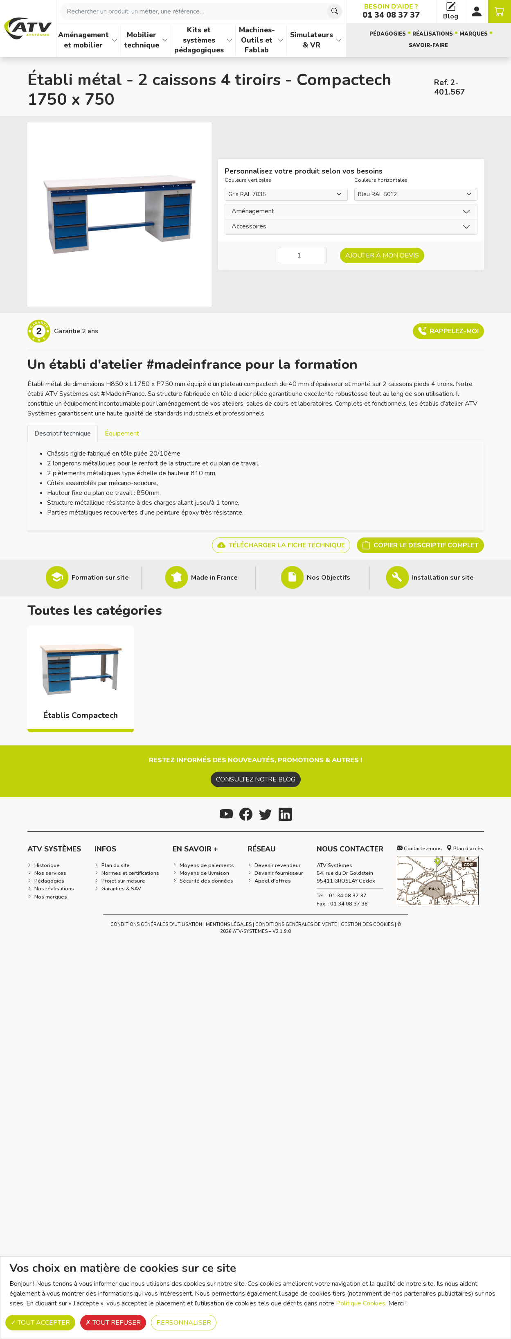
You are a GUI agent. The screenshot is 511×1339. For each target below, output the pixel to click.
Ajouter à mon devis (382, 255)
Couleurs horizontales (380, 180)
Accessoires (249, 226)
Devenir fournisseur (278, 873)
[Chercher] (334, 11)
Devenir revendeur (277, 865)
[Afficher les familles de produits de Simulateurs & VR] (338, 40)
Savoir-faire (428, 45)
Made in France (214, 577)
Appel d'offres (272, 881)
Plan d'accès (465, 848)
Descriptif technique (62, 433)
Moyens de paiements (207, 865)
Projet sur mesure (123, 881)
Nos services (50, 873)
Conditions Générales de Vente (296, 924)
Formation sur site (100, 577)
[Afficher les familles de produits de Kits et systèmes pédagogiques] (229, 40)
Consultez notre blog (255, 779)
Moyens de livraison (204, 873)
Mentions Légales (229, 924)
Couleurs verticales (248, 180)
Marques (473, 34)
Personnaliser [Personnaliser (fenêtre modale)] (183, 1322)
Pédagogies (387, 34)
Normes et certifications (130, 873)
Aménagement (253, 211)
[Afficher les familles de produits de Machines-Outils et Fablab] (280, 40)
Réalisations (432, 34)
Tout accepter (40, 1322)
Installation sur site (443, 577)
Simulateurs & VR (311, 40)
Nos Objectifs (328, 577)
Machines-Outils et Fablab (257, 40)
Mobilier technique (141, 40)
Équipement (122, 433)
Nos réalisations (54, 888)
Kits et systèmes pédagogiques (199, 40)
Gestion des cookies (367, 924)
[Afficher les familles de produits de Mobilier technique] (165, 40)
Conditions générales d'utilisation (156, 924)
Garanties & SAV (121, 888)
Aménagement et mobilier (83, 40)
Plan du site (115, 865)
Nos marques (50, 897)
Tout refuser (113, 1322)
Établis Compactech (80, 715)
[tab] (62, 433)
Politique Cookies (360, 1303)
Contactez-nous (419, 848)
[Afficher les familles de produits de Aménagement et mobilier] (114, 40)
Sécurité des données (206, 881)
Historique (47, 865)
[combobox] (201, 11)
